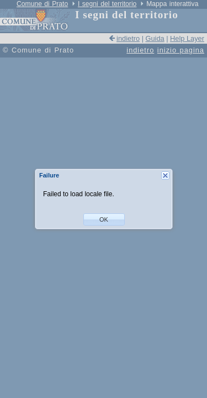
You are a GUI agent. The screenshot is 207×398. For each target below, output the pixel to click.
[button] (104, 219)
